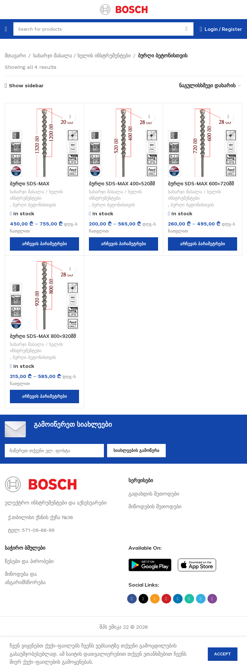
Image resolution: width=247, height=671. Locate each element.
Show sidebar (26, 85)
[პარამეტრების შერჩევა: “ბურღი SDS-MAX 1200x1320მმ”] (44, 245)
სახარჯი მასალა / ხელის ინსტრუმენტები (82, 56)
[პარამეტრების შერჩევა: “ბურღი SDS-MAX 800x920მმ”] (44, 398)
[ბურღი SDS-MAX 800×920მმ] (44, 296)
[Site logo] (124, 9)
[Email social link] (155, 600)
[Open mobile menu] (6, 29)
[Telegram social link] (201, 600)
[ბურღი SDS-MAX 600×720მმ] (202, 142)
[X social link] (143, 600)
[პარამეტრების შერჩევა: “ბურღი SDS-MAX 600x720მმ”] (202, 245)
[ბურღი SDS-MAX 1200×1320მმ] (44, 142)
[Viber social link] (212, 600)
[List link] (185, 495)
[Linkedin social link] (178, 600)
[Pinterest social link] (166, 600)
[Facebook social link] (132, 600)
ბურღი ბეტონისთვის (37, 206)
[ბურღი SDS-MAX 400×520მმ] (123, 142)
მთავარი (15, 56)
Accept (222, 654)
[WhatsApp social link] (189, 600)
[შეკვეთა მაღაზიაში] (210, 85)
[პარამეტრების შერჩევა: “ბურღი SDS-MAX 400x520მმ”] (123, 245)
